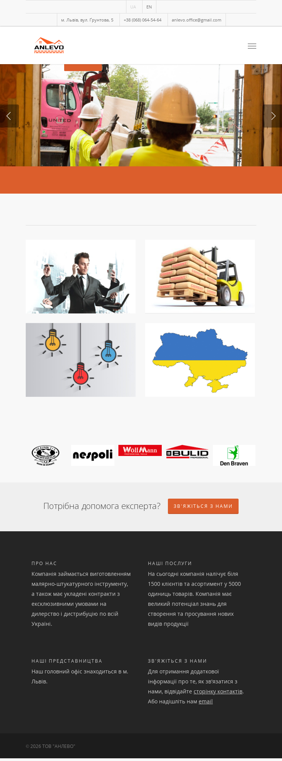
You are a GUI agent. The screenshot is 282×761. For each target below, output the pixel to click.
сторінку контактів (218, 694)
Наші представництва (67, 663)
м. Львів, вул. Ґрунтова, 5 (87, 20)
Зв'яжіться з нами (177, 663)
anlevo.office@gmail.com (196, 20)
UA (133, 7)
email (206, 704)
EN (149, 7)
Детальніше (83, 140)
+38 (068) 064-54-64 (142, 20)
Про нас (44, 566)
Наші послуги (170, 566)
